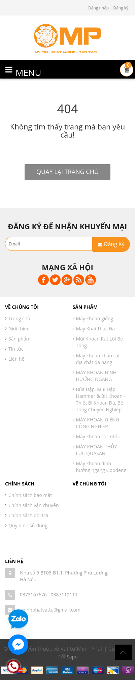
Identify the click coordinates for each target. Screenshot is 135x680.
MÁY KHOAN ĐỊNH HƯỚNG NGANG (96, 375)
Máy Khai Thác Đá (95, 328)
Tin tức (15, 349)
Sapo (72, 656)
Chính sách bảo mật (30, 495)
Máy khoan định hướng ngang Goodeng (101, 466)
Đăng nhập (98, 8)
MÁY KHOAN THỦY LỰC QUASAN (96, 449)
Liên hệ (16, 359)
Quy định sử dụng (27, 525)
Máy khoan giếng (94, 318)
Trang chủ (19, 318)
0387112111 (63, 594)
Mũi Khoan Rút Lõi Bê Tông (99, 342)
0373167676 (33, 594)
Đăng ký (120, 8)
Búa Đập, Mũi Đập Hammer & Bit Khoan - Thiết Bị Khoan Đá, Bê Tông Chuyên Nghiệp (100, 399)
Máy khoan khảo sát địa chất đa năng (98, 358)
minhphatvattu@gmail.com (50, 610)
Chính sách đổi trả (28, 515)
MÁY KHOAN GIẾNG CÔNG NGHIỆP (97, 423)
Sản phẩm (19, 338)
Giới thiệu (19, 328)
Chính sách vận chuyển (33, 505)
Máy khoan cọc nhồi (98, 436)
